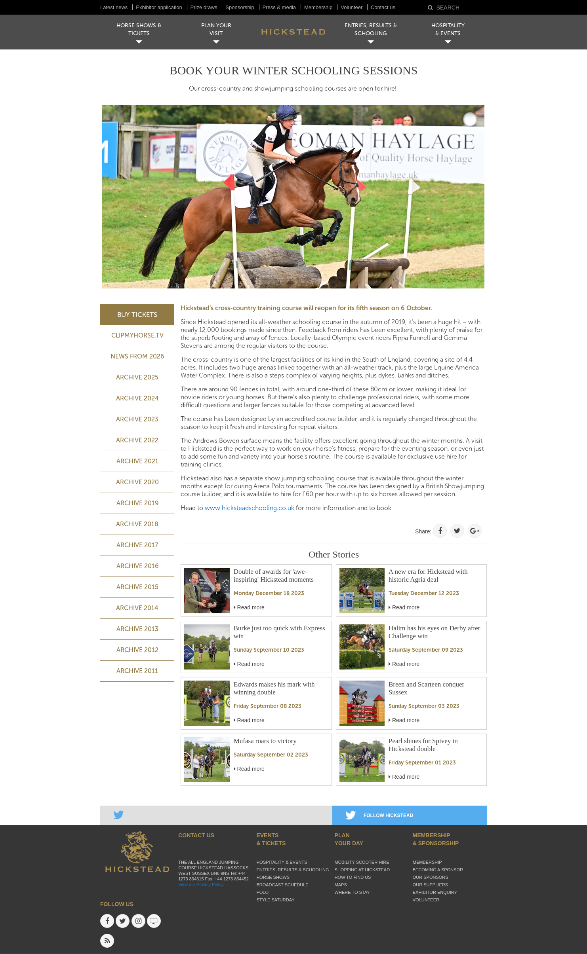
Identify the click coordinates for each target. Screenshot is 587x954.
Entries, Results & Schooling (292, 869)
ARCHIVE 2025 (137, 377)
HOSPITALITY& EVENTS (448, 29)
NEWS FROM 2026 (137, 356)
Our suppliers (430, 884)
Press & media (279, 7)
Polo (262, 892)
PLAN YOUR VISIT (216, 29)
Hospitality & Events (281, 862)
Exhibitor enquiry (435, 892)
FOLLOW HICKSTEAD (379, 815)
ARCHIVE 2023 (137, 419)
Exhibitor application (159, 7)
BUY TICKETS (137, 315)
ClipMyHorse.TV (137, 335)
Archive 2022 (137, 440)
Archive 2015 (137, 587)
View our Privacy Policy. (201, 884)
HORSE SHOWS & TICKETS (138, 29)
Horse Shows (273, 877)
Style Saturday (275, 899)
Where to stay (352, 892)
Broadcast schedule (282, 884)
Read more (249, 607)
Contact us (383, 7)
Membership (318, 7)
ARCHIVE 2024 (137, 398)
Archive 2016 (137, 566)
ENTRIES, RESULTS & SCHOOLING (371, 29)
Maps (341, 884)
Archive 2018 (137, 524)
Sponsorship (239, 7)
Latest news (114, 7)
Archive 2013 (137, 629)
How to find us (353, 877)
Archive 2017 (137, 545)
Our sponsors (430, 877)
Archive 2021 (137, 461)
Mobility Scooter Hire (362, 862)
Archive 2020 (137, 482)
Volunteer (352, 7)
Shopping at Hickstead (362, 869)
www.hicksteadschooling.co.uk (249, 508)
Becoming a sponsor (438, 869)
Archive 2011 (137, 671)
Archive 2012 (137, 650)
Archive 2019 (137, 503)
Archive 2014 (137, 608)
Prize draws (204, 7)
